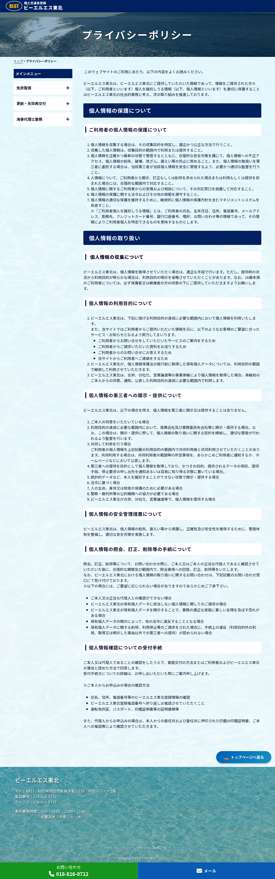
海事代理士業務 (43, 119)
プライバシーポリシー (119, 847)
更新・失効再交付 (43, 103)
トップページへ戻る (244, 757)
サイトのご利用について (155, 847)
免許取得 (43, 88)
